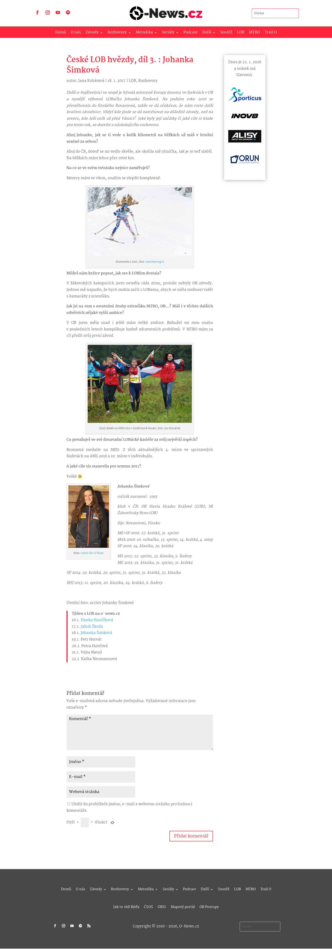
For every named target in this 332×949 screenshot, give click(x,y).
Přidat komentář (191, 836)
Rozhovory (117, 33)
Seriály (168, 33)
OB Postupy (209, 906)
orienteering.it (154, 262)
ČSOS (148, 906)
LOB (240, 33)
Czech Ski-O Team (92, 553)
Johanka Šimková (96, 633)
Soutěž (226, 33)
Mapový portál (183, 906)
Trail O (271, 33)
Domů (60, 33)
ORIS (162, 906)
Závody (92, 33)
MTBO (254, 33)
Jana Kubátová (91, 81)
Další (206, 33)
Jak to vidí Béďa (126, 906)
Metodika (144, 33)
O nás (76, 33)
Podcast (190, 33)
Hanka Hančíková (97, 620)
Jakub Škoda (92, 627)
